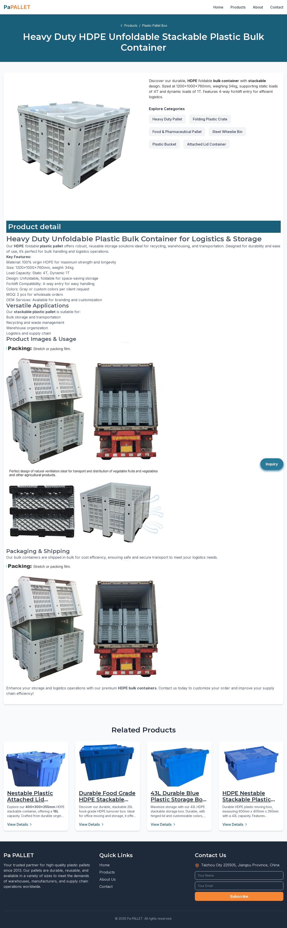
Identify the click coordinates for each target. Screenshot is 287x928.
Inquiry (272, 464)
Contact (276, 7)
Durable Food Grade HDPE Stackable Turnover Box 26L (107, 799)
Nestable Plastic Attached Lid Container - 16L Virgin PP (30, 803)
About (258, 7)
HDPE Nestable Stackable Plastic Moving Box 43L (246, 799)
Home (218, 7)
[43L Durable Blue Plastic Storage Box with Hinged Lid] (179, 768)
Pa (17, 7)
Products (238, 7)
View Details (20, 824)
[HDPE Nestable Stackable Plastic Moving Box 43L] (251, 763)
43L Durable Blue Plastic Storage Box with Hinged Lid (178, 799)
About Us (107, 879)
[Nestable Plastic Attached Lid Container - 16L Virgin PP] (36, 774)
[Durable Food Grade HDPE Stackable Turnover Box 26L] (107, 762)
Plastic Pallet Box (154, 25)
